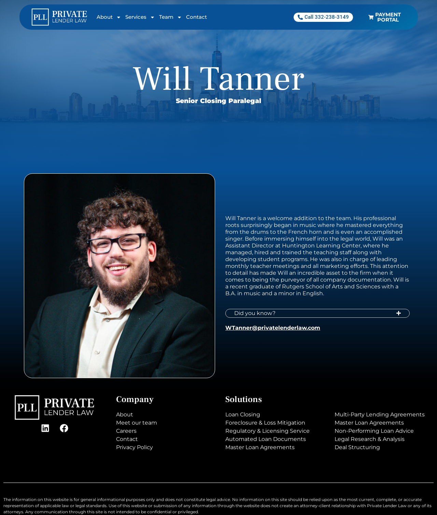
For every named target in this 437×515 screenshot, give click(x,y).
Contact (196, 17)
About (109, 17)
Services (140, 17)
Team (170, 17)
